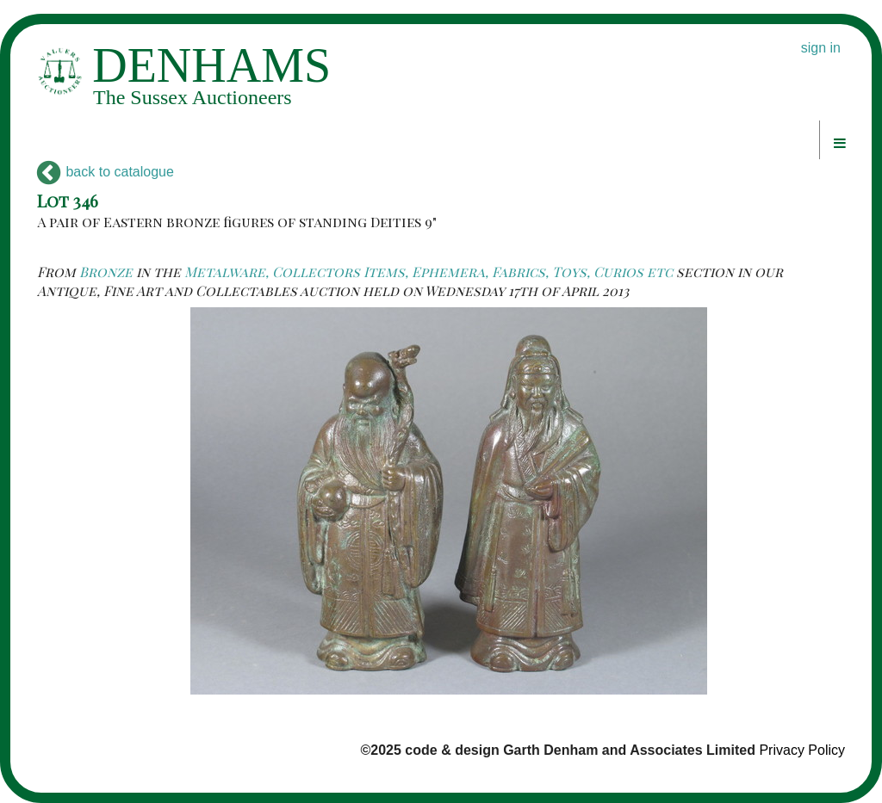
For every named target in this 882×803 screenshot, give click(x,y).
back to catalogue (105, 171)
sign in (821, 47)
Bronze (106, 272)
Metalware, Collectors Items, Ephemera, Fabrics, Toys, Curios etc (428, 272)
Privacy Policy (802, 750)
